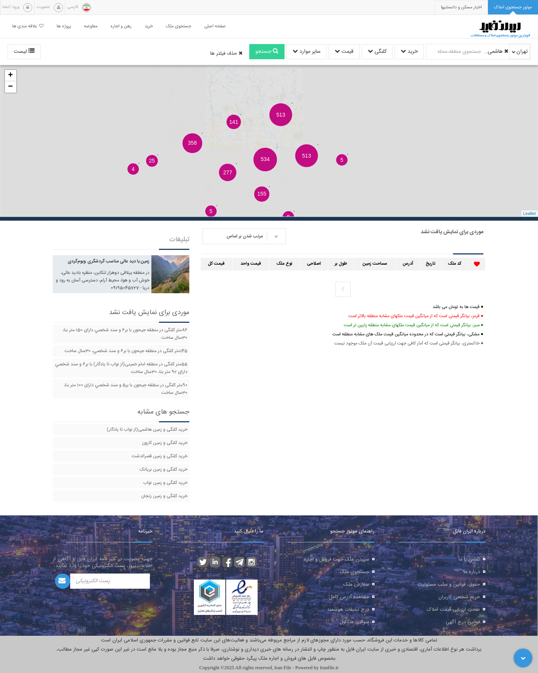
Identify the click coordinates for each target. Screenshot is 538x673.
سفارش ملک (356, 584)
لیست (24, 51)
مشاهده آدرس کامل (349, 597)
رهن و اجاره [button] (121, 26)
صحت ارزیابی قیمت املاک (453, 609)
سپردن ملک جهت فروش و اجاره (336, 559)
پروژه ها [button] (64, 26)
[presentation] (461, 7)
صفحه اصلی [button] (215, 26)
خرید (409, 51)
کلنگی (377, 51)
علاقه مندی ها (28, 26)
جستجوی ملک (354, 572)
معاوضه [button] (91, 26)
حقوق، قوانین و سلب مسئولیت (448, 584)
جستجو (266, 51)
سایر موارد (307, 51)
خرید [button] (149, 26)
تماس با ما (469, 559)
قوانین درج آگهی (463, 622)
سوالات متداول (354, 622)
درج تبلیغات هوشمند (348, 609)
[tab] (513, 7)
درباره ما (472, 572)
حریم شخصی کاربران (459, 597)
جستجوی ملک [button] (178, 26)
